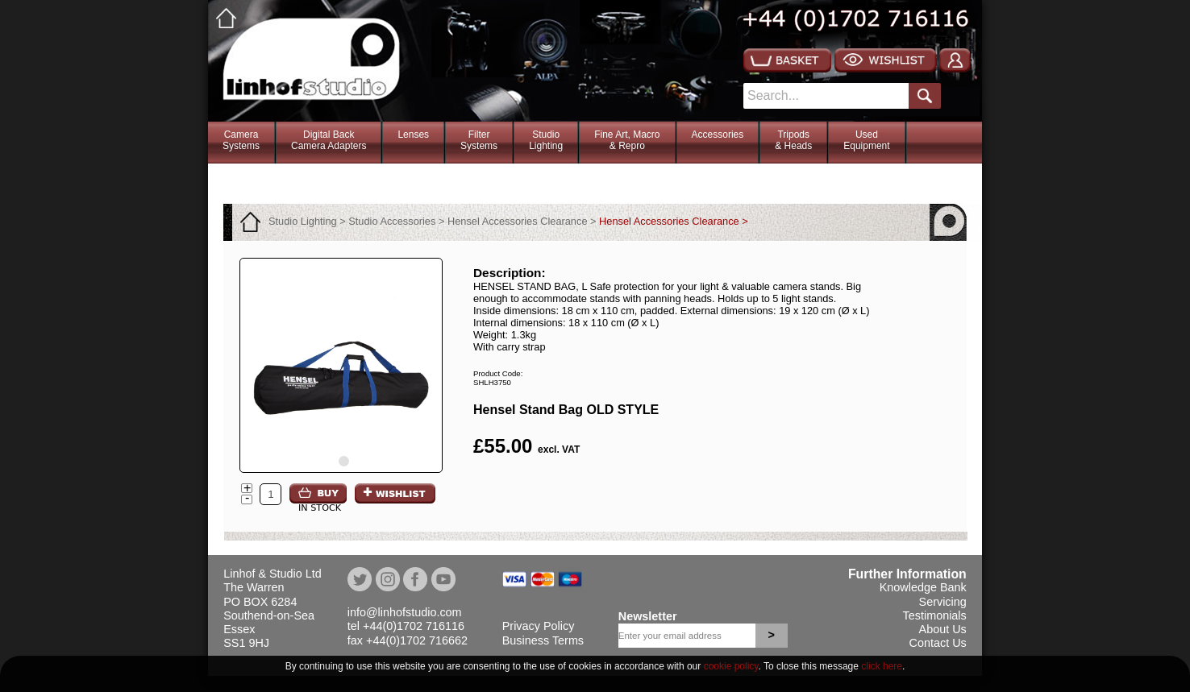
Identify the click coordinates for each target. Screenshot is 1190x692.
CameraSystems (241, 140)
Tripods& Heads (793, 140)
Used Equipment (866, 140)
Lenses (413, 134)
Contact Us (938, 642)
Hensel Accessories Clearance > (673, 221)
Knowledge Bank (923, 587)
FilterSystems (478, 140)
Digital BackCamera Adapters (328, 140)
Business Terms (543, 640)
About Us (943, 629)
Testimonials (935, 615)
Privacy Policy (538, 625)
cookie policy (731, 666)
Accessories (718, 134)
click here (881, 666)
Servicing (943, 601)
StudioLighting (546, 140)
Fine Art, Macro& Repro (626, 140)
